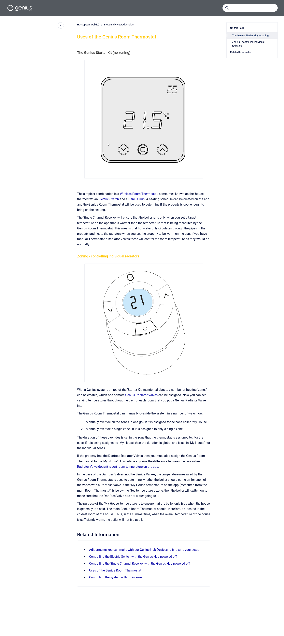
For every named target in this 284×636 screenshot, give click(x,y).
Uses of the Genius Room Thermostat (115, 570)
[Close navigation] (61, 25)
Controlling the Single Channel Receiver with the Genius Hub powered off (139, 563)
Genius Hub (136, 199)
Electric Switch (109, 199)
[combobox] (250, 8)
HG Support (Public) (88, 24)
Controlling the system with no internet (116, 577)
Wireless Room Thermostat (139, 194)
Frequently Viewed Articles (119, 24)
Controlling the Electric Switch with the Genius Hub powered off (133, 556)
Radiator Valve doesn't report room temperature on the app (117, 467)
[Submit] (227, 8)
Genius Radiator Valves (141, 395)
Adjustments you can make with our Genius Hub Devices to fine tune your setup (144, 550)
